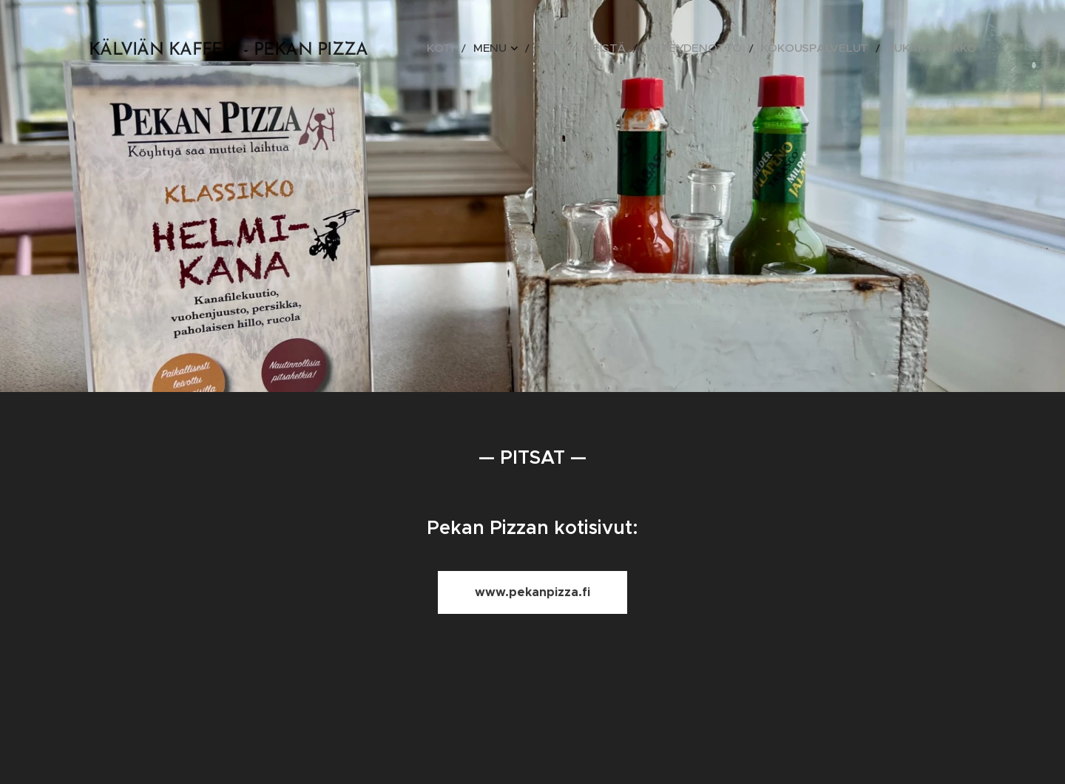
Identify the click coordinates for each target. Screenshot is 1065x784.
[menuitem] (510, 48)
